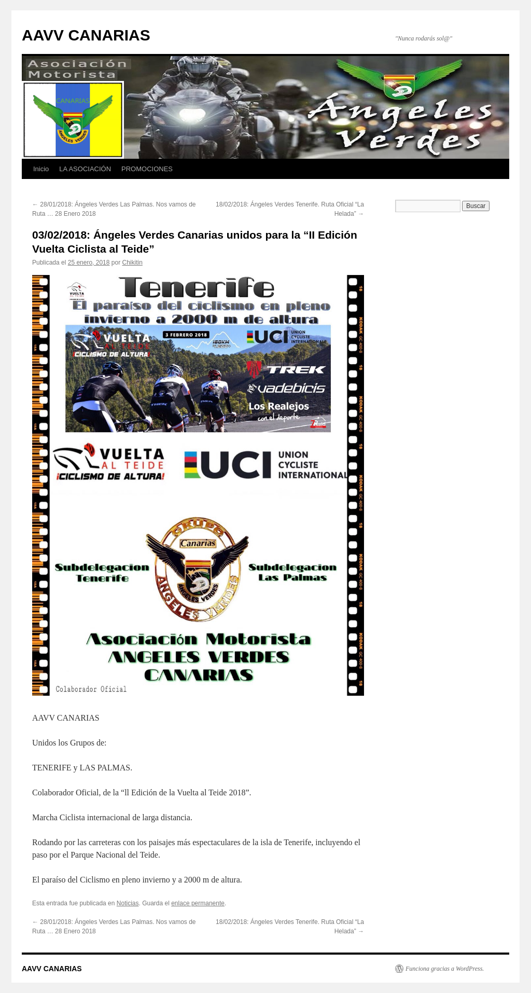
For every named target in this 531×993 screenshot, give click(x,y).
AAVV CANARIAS (86, 35)
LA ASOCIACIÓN (85, 169)
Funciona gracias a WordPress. (445, 968)
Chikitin (132, 262)
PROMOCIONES (147, 169)
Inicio (41, 169)
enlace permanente (198, 903)
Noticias (128, 903)
